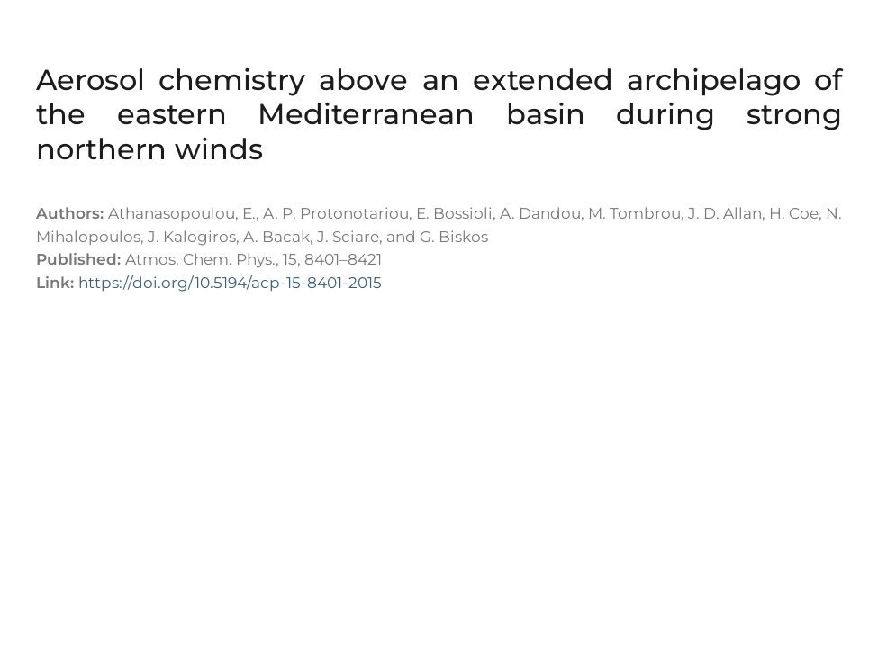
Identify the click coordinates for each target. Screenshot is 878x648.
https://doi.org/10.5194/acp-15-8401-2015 (230, 283)
